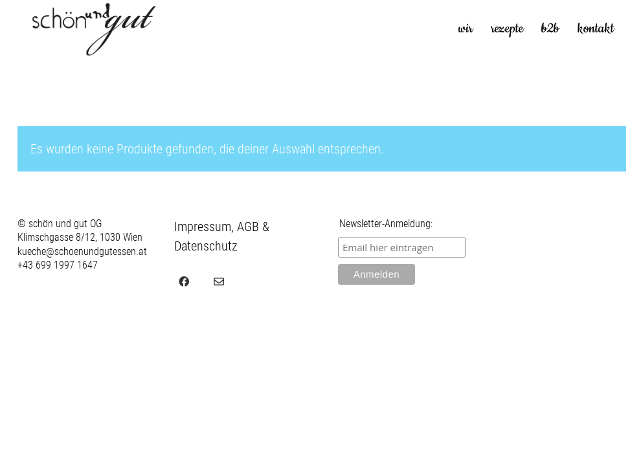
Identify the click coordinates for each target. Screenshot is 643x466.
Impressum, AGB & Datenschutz (221, 236)
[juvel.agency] (254, 281)
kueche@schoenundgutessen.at (82, 251)
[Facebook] (184, 281)
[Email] (219, 281)
